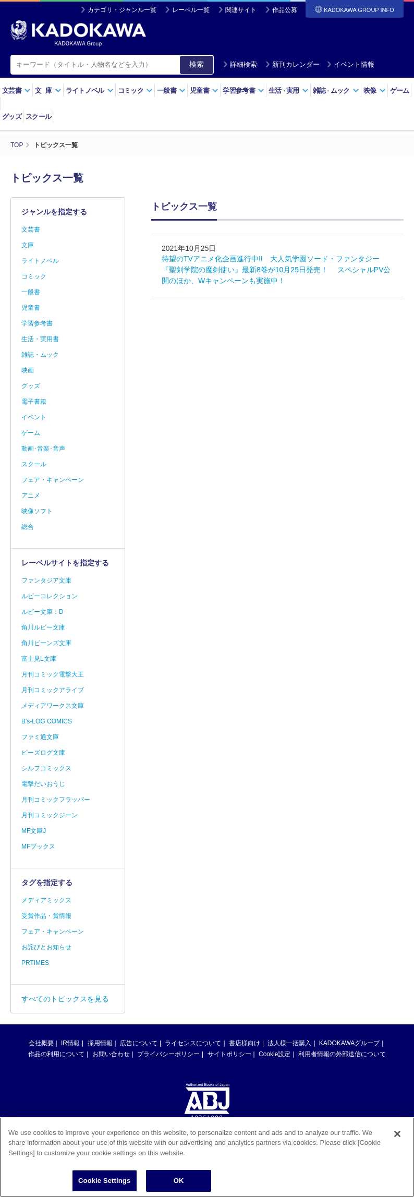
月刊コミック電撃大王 (52, 674)
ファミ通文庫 (40, 737)
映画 (27, 370)
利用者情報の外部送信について (342, 1054)
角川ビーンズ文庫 (46, 643)
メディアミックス (46, 900)
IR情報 (70, 1043)
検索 (196, 64)
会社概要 (41, 1043)
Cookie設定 (274, 1054)
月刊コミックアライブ (52, 690)
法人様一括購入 (289, 1043)
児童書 (204, 90)
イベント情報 (350, 64)
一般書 (171, 90)
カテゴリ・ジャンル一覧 (122, 10)
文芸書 (16, 90)
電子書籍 (33, 401)
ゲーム (399, 90)
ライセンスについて (193, 1043)
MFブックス (38, 846)
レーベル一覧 (191, 10)
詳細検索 (240, 64)
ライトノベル (90, 90)
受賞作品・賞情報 (46, 916)
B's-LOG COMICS (46, 721)
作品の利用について (56, 1054)
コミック (135, 90)
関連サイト (241, 10)
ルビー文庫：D (42, 611)
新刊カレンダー (292, 64)
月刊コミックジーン (49, 815)
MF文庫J (33, 831)
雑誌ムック (336, 90)
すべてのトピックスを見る (65, 999)
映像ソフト (37, 511)
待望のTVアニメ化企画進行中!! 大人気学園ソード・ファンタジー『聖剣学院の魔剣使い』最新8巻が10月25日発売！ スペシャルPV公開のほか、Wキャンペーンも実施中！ (276, 270)
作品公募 (284, 10)
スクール (38, 116)
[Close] (397, 1158)
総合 (27, 526)
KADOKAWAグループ (349, 1043)
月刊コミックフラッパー (55, 799)
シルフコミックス (46, 768)
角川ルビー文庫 (43, 627)
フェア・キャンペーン (52, 479)
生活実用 (289, 90)
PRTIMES (35, 962)
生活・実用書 (40, 339)
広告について (138, 1043)
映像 (374, 90)
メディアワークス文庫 (52, 705)
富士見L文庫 (38, 658)
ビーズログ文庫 (43, 752)
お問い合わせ (111, 1054)
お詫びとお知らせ (46, 947)
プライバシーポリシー (168, 1054)
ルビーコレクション (49, 596)
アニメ (30, 495)
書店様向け (244, 1043)
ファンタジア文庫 (46, 580)
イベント (33, 417)
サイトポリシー (229, 1054)
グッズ (11, 116)
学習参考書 (243, 90)
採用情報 (100, 1043)
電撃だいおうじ (43, 784)
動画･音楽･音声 (43, 448)
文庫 (27, 245)
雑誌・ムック (40, 354)
